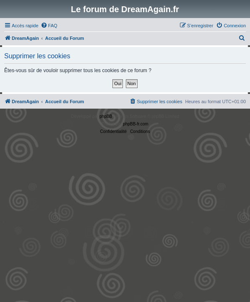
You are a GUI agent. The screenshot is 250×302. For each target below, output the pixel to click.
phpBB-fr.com (135, 124)
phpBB (105, 116)
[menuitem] (49, 26)
